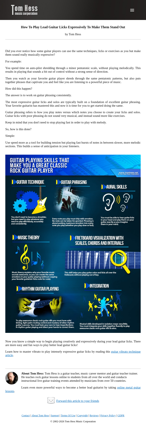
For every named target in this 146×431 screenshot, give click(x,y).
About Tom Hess (40, 415)
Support (55, 415)
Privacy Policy (108, 415)
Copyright (82, 415)
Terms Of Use (68, 415)
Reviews (94, 415)
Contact (25, 415)
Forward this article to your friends (77, 401)
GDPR (121, 415)
